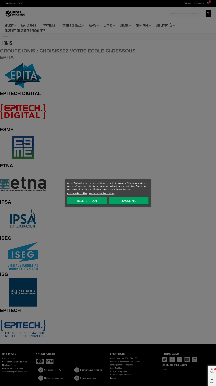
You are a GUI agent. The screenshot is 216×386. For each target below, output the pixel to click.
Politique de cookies (77, 193)
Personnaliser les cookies (101, 193)
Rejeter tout (87, 200)
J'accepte (129, 200)
